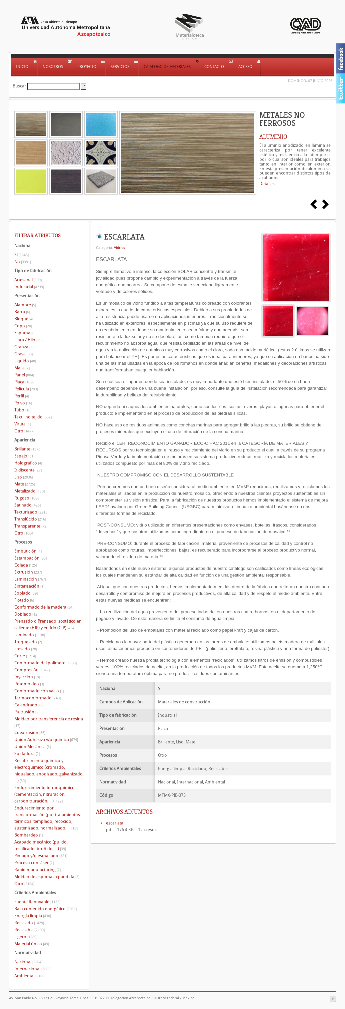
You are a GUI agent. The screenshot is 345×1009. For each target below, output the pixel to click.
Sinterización (29, 586)
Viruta (22, 423)
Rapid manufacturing (37, 869)
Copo (23, 325)
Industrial (29, 286)
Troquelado (28, 641)
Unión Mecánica (32, 746)
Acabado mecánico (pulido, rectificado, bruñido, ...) (41, 845)
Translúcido (30, 519)
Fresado (25, 648)
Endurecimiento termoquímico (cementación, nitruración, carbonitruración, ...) (44, 794)
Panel (24, 374)
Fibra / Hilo (29, 339)
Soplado (26, 593)
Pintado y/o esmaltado (40, 855)
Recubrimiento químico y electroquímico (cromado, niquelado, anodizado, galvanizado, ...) (49, 770)
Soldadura (27, 753)
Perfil (21, 395)
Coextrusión (29, 732)
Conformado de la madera (43, 607)
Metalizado (29, 490)
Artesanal (28, 279)
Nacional (28, 961)
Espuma (24, 332)
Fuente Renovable (37, 901)
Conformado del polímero (45, 662)
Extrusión (28, 572)
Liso (23, 476)
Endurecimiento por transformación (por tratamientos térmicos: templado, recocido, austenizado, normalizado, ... (47, 817)
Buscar (19, 85)
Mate (24, 483)
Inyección (27, 676)
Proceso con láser (34, 862)
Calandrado (29, 704)
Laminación (30, 579)
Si (21, 254)
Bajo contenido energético (45, 908)
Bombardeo (28, 834)
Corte (25, 655)
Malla (22, 367)
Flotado (24, 600)
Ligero (25, 936)
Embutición (28, 551)
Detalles (267, 183)
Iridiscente (28, 469)
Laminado (29, 634)
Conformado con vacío (39, 690)
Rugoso (27, 497)
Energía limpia (32, 915)
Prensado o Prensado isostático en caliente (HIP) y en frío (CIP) (48, 624)
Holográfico (28, 462)
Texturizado (31, 512)
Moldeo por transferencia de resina (48, 722)
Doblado (26, 614)
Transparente (30, 526)
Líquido (25, 360)
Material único (31, 943)
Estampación (30, 558)
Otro (24, 430)
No (22, 261)
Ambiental (29, 975)
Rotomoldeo (29, 683)
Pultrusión (26, 711)
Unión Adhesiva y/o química (46, 739)
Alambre (25, 304)
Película (26, 388)
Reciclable (29, 929)
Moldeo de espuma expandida (46, 876)
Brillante (27, 448)
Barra (22, 311)
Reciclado (29, 922)
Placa (24, 381)
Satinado (27, 505)
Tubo (22, 409)
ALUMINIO (273, 136)
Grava (23, 353)
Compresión (32, 669)
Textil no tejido (33, 416)
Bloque (24, 318)
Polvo (23, 402)
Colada (25, 565)
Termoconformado (37, 697)
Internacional (32, 968)
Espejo (24, 455)
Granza (24, 346)
